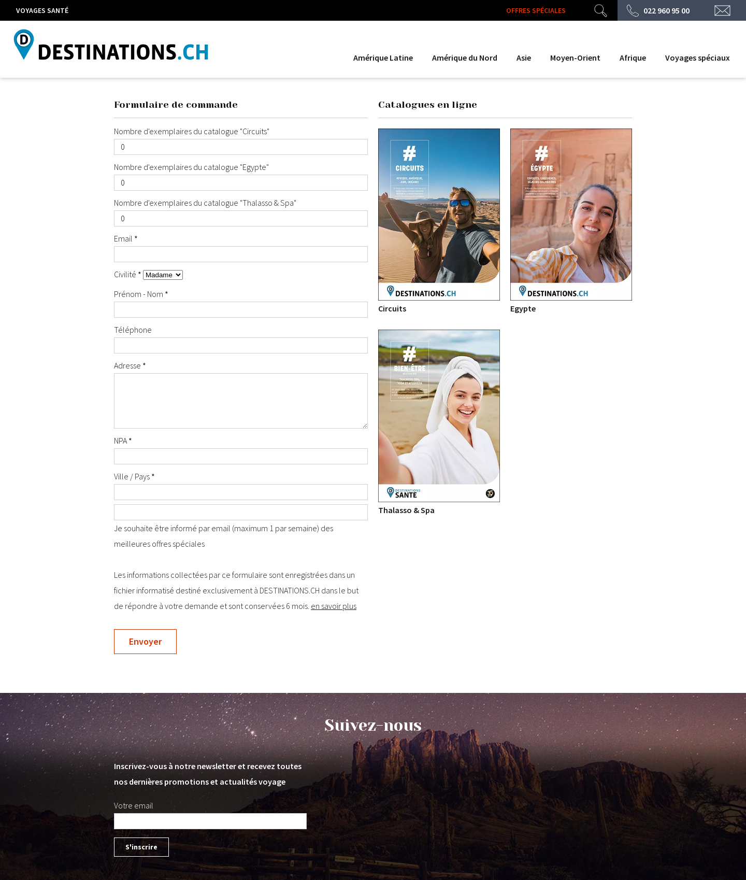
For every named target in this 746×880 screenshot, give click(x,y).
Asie (524, 57)
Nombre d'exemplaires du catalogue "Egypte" (191, 167)
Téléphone (133, 329)
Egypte (571, 221)
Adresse (128, 365)
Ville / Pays (132, 476)
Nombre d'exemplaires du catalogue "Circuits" (191, 131)
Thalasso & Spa (439, 422)
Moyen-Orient (575, 57)
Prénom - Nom (139, 294)
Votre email (133, 805)
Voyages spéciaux (697, 57)
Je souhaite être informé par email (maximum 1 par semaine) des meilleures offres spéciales (241, 526)
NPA (121, 440)
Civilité (126, 274)
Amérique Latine (383, 57)
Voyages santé (42, 10)
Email (124, 238)
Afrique (633, 57)
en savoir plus (333, 606)
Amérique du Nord (464, 57)
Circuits (439, 221)
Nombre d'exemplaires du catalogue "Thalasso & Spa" (205, 202)
